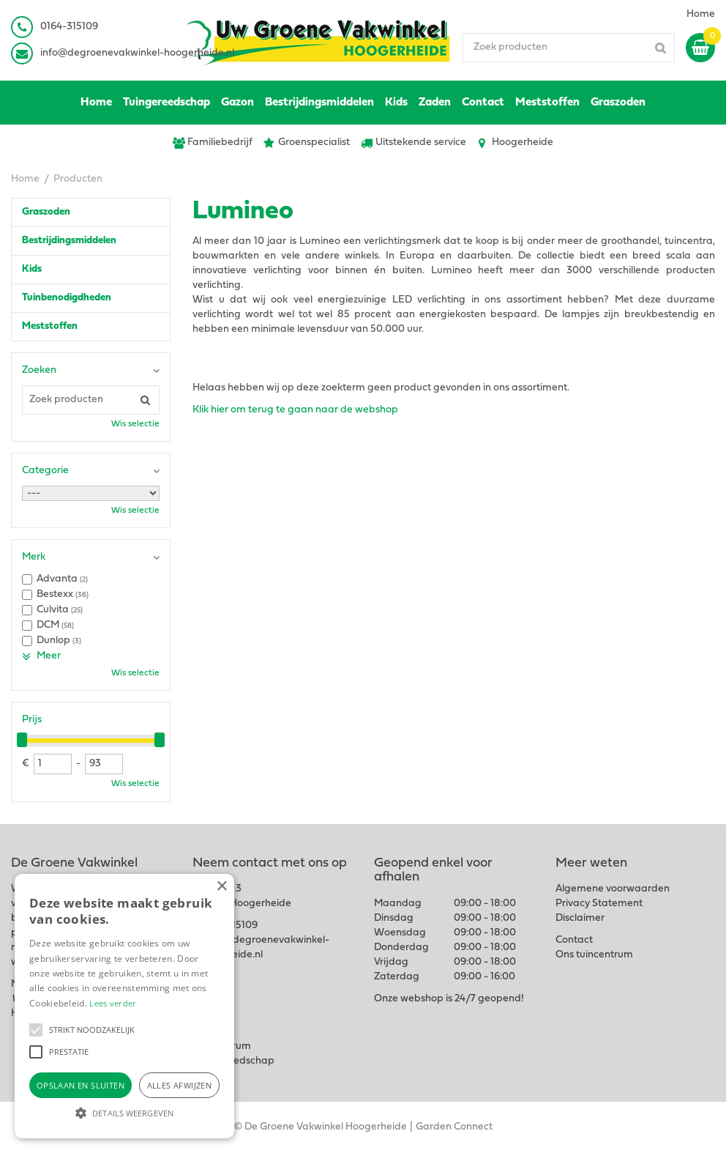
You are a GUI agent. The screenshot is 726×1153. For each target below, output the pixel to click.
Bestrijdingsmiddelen (69, 240)
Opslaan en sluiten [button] (80, 1085)
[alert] (124, 1006)
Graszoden (46, 212)
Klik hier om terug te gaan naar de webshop (295, 410)
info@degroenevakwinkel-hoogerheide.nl (137, 53)
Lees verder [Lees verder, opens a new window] (112, 1003)
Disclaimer (580, 918)
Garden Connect (454, 1127)
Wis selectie (135, 424)
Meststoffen (50, 326)
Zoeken (39, 370)
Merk (33, 557)
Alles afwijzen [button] (179, 1085)
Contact (574, 940)
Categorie (45, 470)
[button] (35, 1030)
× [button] (221, 886)
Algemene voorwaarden (612, 889)
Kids (32, 269)
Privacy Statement (599, 903)
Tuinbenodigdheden (66, 298)
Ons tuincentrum (594, 955)
